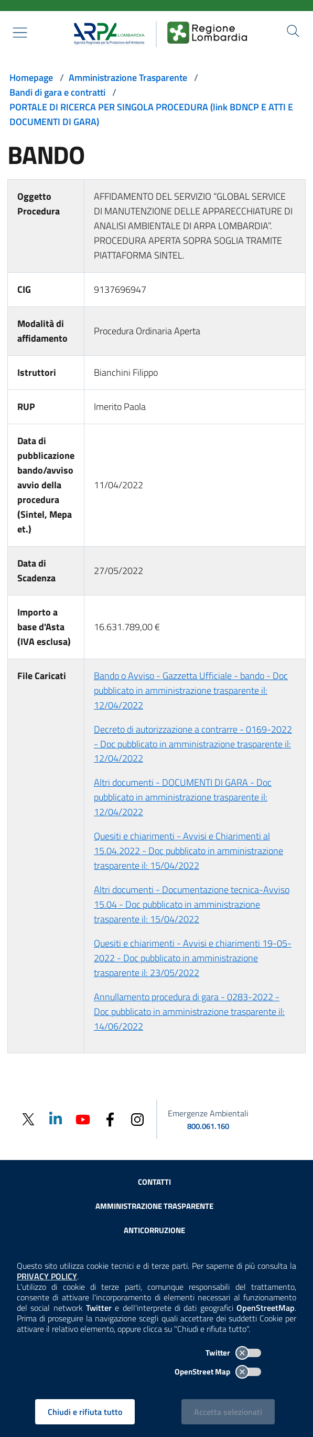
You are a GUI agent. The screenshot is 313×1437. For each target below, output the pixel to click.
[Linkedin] (55, 1118)
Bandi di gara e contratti (57, 92)
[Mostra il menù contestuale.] (20, 32)
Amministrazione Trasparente (128, 77)
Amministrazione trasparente (154, 1206)
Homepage (31, 77)
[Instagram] (137, 1119)
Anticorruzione (154, 1230)
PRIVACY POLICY (47, 1276)
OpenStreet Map (218, 1372)
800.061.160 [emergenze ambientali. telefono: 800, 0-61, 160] (208, 1126)
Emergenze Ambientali (208, 1113)
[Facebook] (110, 1119)
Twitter (233, 1353)
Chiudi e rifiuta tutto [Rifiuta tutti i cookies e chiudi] (85, 1411)
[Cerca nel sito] (293, 31)
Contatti (154, 1182)
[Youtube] (82, 1118)
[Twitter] (28, 1119)
